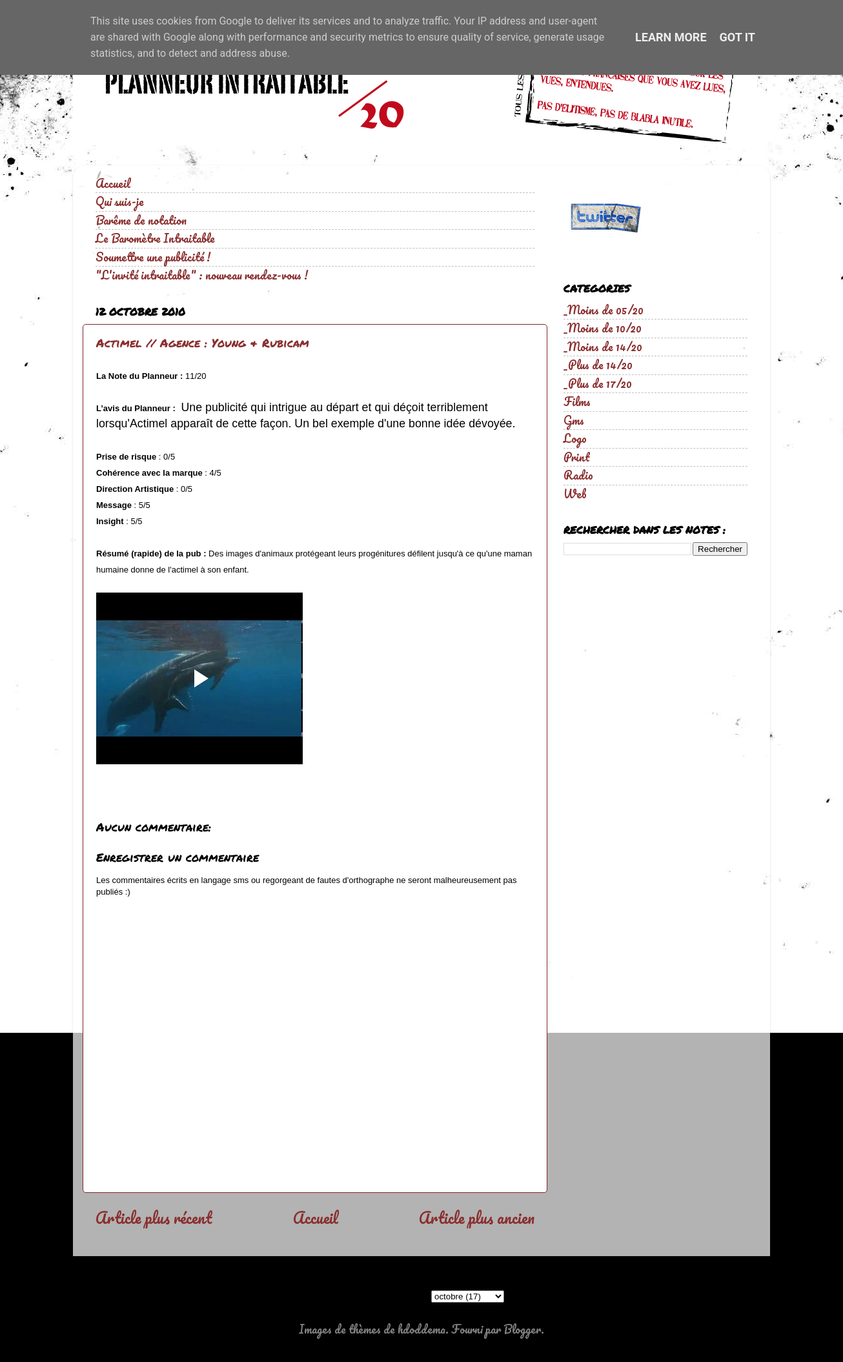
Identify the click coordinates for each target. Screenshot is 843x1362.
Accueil (113, 183)
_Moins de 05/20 (604, 310)
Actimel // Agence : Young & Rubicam (202, 342)
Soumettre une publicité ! (153, 257)
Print (577, 457)
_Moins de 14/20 (603, 347)
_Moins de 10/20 (603, 328)
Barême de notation (141, 220)
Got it (737, 37)
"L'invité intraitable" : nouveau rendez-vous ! (202, 275)
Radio (578, 475)
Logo (575, 438)
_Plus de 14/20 (598, 365)
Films (577, 401)
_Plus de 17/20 (598, 383)
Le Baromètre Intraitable (155, 238)
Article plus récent (154, 1217)
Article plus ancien (476, 1217)
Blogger (522, 1329)
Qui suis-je (120, 201)
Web (575, 494)
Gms (574, 420)
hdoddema (421, 1329)
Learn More (671, 37)
